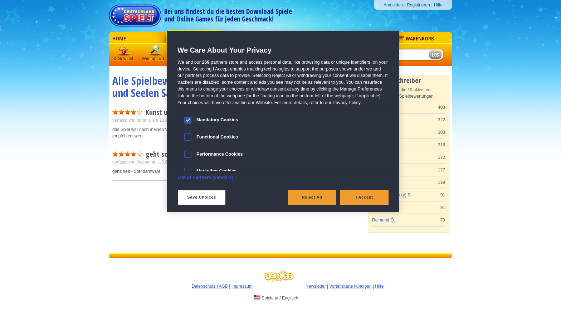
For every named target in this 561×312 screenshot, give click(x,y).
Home (119, 38)
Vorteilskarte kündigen (350, 286)
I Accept (364, 197)
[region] (283, 121)
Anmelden (393, 5)
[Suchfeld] (400, 55)
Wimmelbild (156, 52)
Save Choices (201, 197)
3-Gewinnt (123, 58)
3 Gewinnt (124, 52)
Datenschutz (204, 286)
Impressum (242, 286)
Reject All (312, 197)
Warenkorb (416, 38)
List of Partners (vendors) (205, 177)
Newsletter (316, 286)
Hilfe (438, 5)
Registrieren (418, 5)
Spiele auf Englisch (276, 298)
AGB (223, 286)
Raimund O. (383, 220)
